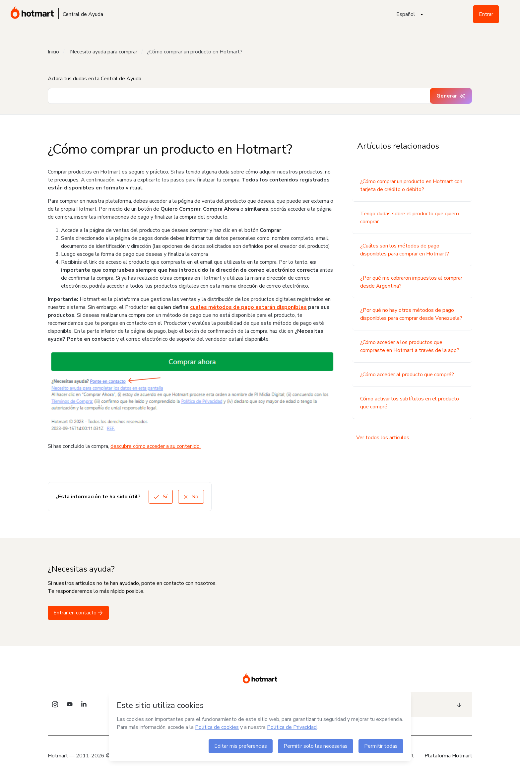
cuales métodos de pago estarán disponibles (248, 307)
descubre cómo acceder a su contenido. (155, 446)
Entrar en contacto (78, 612)
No (191, 496)
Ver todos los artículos (382, 437)
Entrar (486, 14)
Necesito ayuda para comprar (103, 51)
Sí (160, 496)
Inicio (53, 51)
